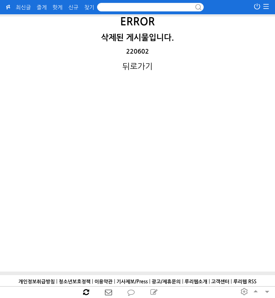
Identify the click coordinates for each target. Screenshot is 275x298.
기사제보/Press (132, 281)
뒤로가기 (137, 66)
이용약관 (104, 281)
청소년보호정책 (75, 281)
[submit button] (198, 7)
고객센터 (220, 281)
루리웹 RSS (244, 281)
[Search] (150, 7)
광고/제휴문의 (165, 281)
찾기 (89, 7)
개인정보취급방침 (37, 281)
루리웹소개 (196, 281)
